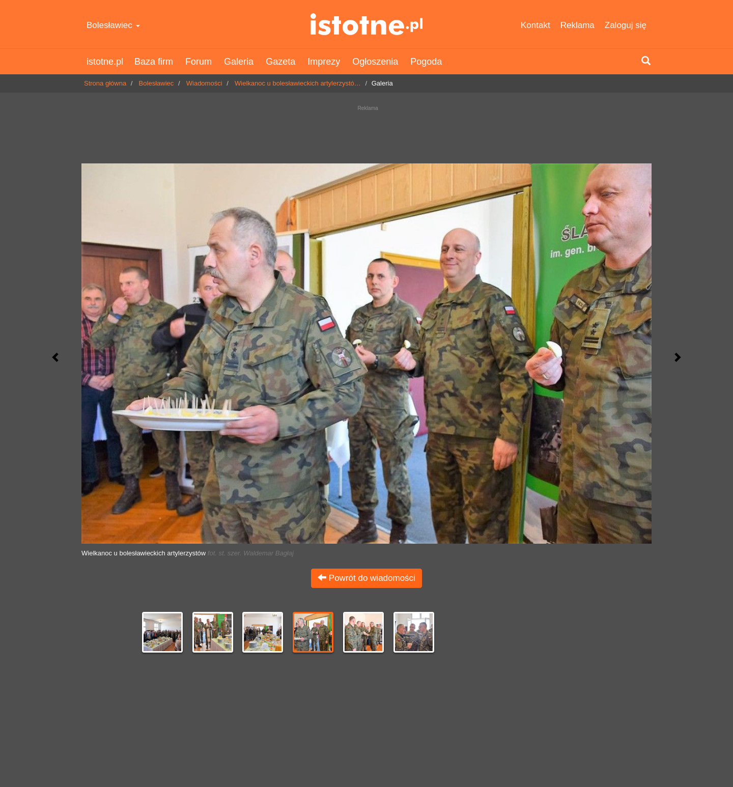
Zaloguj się (625, 25)
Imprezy (323, 62)
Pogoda (426, 62)
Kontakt (535, 25)
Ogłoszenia (375, 62)
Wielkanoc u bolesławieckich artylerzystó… (298, 83)
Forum (198, 62)
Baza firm (153, 62)
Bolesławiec (113, 25)
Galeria (238, 62)
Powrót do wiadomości (366, 578)
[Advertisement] (366, 132)
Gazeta (280, 62)
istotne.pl (366, 24)
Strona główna (105, 83)
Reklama (577, 25)
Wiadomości (204, 83)
